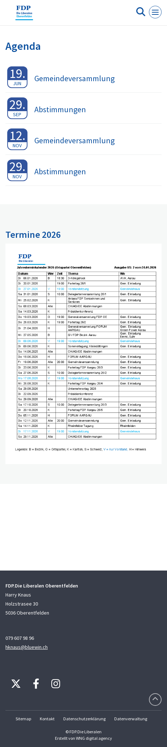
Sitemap (23, 718)
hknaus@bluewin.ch (26, 647)
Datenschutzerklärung (84, 718)
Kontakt (47, 718)
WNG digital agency (94, 738)
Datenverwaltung (130, 718)
